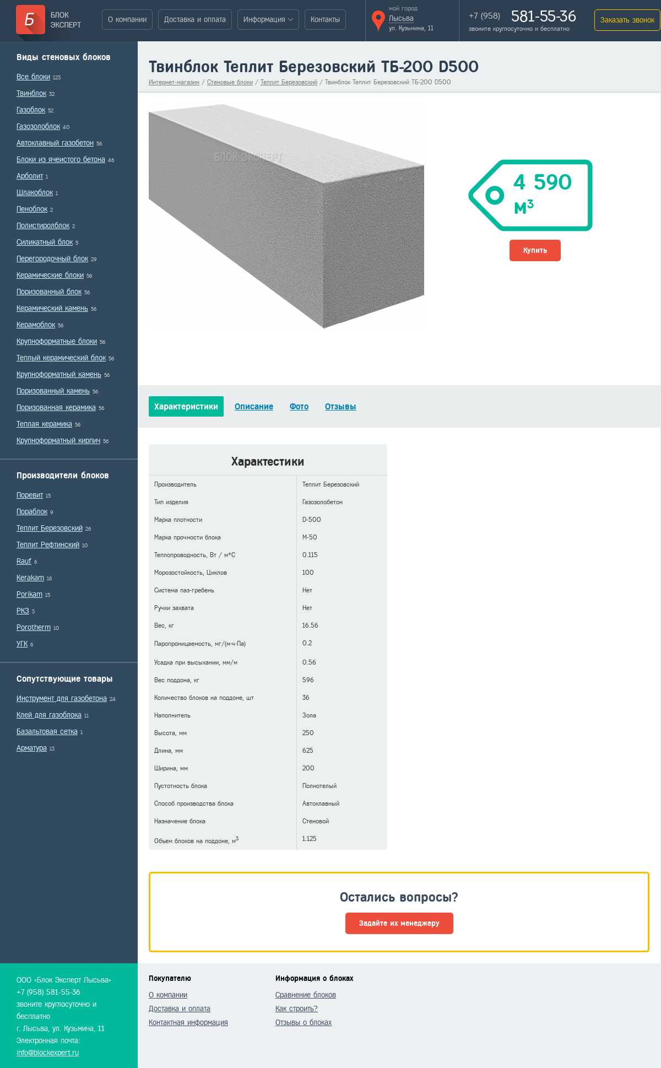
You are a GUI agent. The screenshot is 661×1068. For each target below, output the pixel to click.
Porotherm (34, 627)
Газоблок (31, 110)
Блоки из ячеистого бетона (61, 159)
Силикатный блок (45, 242)
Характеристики (186, 406)
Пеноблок (32, 209)
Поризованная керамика (56, 407)
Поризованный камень (53, 391)
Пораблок (32, 512)
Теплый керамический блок (61, 358)
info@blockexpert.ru (48, 1053)
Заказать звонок (627, 20)
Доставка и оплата (195, 19)
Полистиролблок (43, 226)
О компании (127, 19)
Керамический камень (52, 308)
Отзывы (340, 406)
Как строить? (296, 1009)
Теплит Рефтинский (48, 545)
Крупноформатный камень (59, 374)
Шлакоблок (35, 192)
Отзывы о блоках (303, 1022)
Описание (254, 406)
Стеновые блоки (230, 82)
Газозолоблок (38, 126)
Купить (535, 250)
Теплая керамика (44, 424)
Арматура (32, 748)
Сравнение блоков (305, 995)
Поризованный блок (49, 292)
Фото (299, 406)
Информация (264, 19)
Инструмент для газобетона (62, 698)
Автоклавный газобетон (55, 143)
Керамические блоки (50, 275)
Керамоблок (36, 325)
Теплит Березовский (50, 528)
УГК (22, 644)
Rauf (24, 561)
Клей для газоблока (49, 715)
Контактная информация (188, 1022)
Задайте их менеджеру (399, 923)
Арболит (30, 176)
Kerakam (30, 578)
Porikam (29, 594)
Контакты (325, 19)
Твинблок (31, 93)
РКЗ (23, 611)
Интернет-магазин (174, 82)
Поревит (30, 495)
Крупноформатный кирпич (58, 440)
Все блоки (33, 77)
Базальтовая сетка (47, 731)
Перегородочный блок (52, 259)
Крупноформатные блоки (57, 341)
